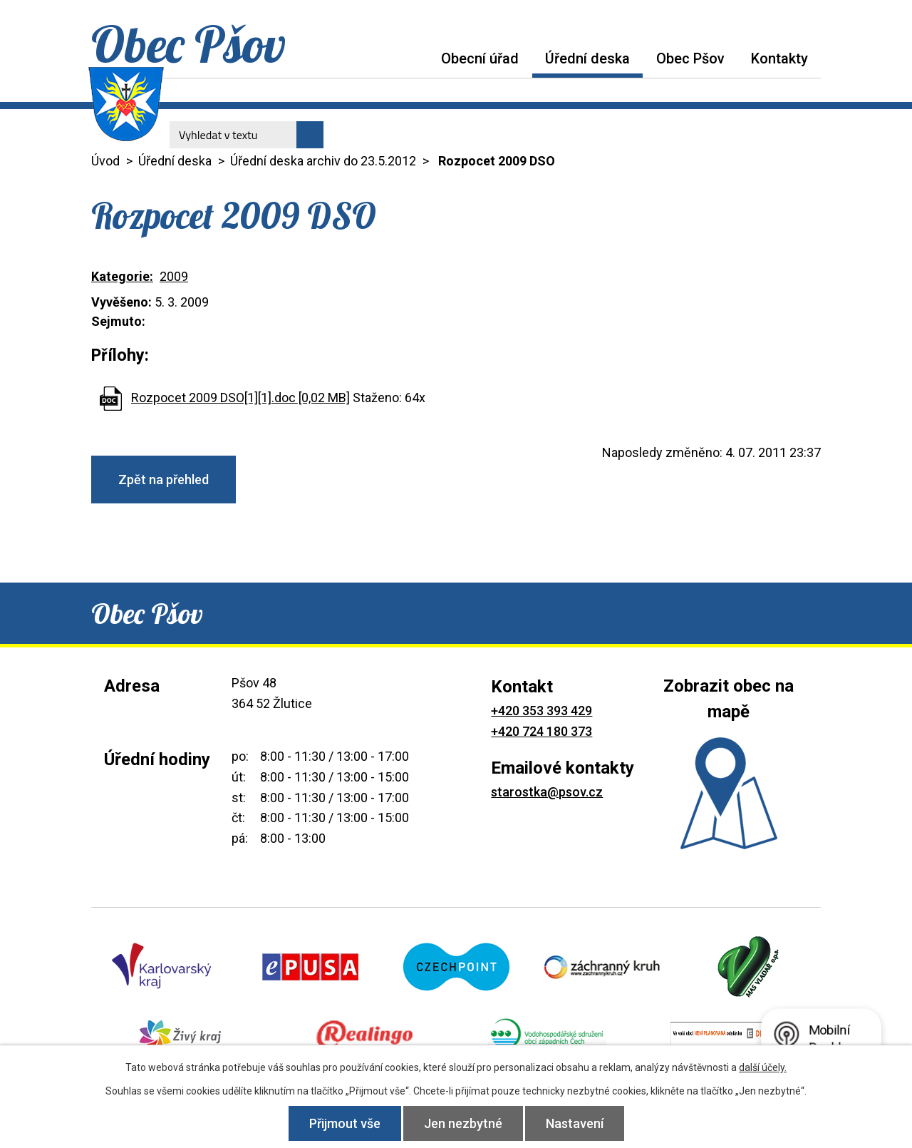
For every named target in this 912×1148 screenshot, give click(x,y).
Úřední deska (587, 58)
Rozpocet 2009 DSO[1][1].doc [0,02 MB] (240, 397)
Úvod (415, 58)
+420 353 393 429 (541, 710)
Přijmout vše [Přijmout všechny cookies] (344, 1123)
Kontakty (779, 58)
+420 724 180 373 (541, 731)
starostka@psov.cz (547, 791)
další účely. (763, 1067)
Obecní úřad (480, 58)
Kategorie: (122, 276)
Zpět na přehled (163, 479)
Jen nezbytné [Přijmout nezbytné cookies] (463, 1123)
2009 (174, 276)
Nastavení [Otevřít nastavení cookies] (574, 1123)
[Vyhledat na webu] (246, 134)
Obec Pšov (690, 58)
